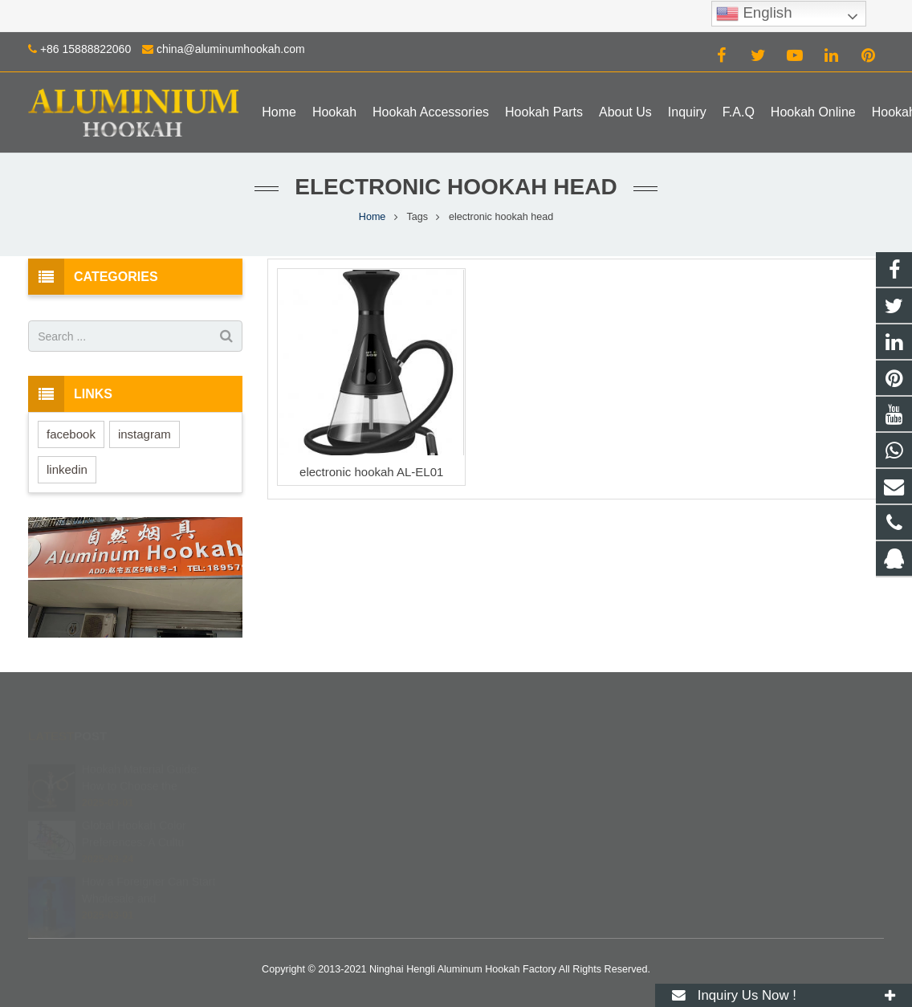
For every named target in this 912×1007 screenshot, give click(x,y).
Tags (417, 216)
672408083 (512, 767)
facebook (71, 434)
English (754, 13)
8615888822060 (521, 790)
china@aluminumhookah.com (231, 49)
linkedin (67, 469)
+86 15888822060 (85, 49)
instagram (144, 434)
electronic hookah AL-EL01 (371, 472)
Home (372, 216)
